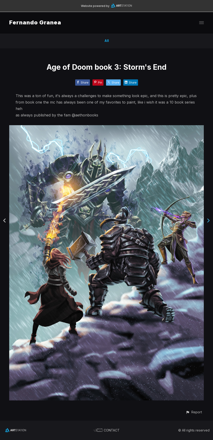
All (106, 41)
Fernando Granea (35, 22)
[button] (194, 412)
